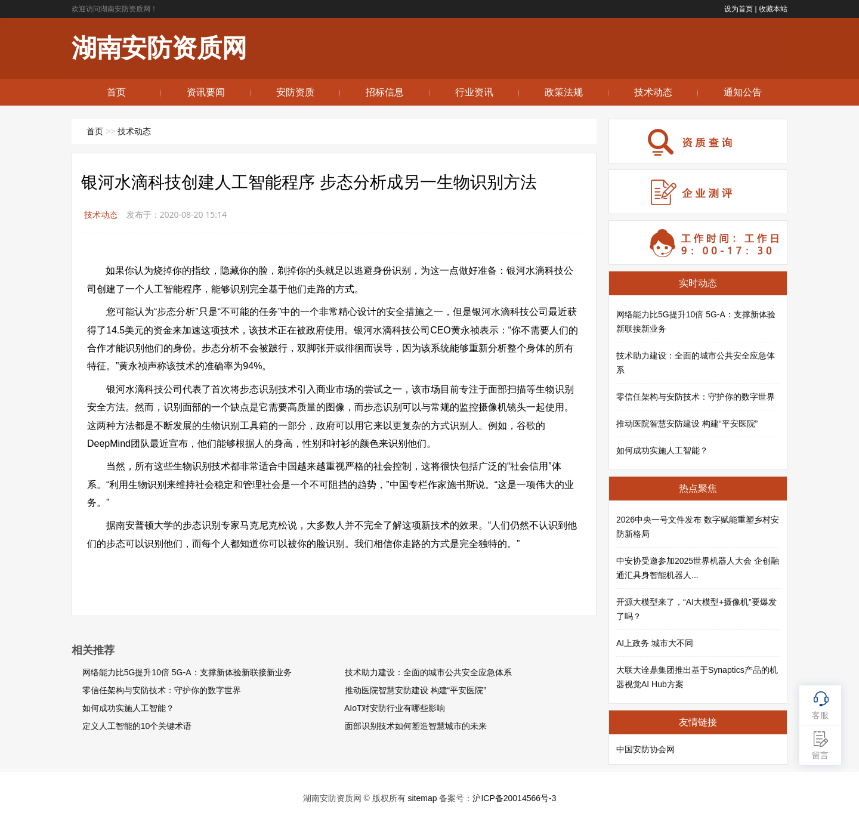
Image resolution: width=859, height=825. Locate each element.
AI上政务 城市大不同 (654, 643)
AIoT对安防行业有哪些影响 (395, 708)
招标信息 (385, 92)
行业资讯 (474, 92)
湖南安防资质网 (159, 48)
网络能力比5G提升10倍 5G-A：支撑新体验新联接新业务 (187, 672)
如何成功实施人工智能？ (128, 708)
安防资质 (295, 92)
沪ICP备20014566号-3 (514, 798)
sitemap (422, 798)
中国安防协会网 (645, 749)
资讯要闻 (206, 92)
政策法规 (564, 92)
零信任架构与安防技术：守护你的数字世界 (161, 690)
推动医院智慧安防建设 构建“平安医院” (415, 690)
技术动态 (653, 92)
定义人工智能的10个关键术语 (137, 726)
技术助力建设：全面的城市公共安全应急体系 (428, 672)
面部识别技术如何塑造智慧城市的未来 (416, 726)
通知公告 (743, 92)
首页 (116, 92)
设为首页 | (740, 9)
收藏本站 (773, 9)
